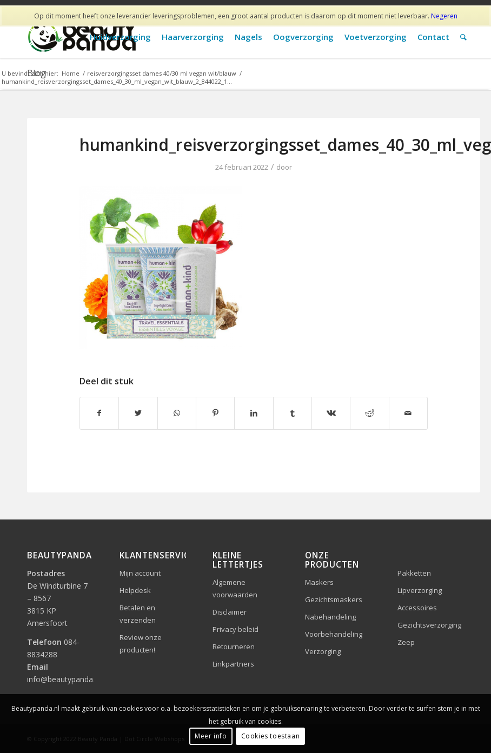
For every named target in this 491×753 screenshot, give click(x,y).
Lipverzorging (419, 590)
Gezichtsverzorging (429, 625)
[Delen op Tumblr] (292, 413)
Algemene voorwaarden (235, 588)
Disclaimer (230, 612)
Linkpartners (233, 664)
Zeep (406, 642)
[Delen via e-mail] (408, 413)
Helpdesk (135, 590)
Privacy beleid (235, 629)
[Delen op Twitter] (138, 413)
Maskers (319, 582)
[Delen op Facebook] (99, 413)
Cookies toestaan (270, 736)
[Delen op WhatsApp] (177, 413)
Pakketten (414, 573)
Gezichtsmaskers (333, 599)
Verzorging (323, 651)
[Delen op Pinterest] (215, 413)
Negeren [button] (444, 16)
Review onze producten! (141, 643)
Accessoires (417, 607)
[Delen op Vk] (331, 413)
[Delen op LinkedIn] (254, 413)
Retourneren (234, 646)
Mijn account (140, 573)
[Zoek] (463, 37)
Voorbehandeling (333, 634)
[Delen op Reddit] (369, 413)
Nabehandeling (330, 617)
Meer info (211, 736)
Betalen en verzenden (138, 614)
